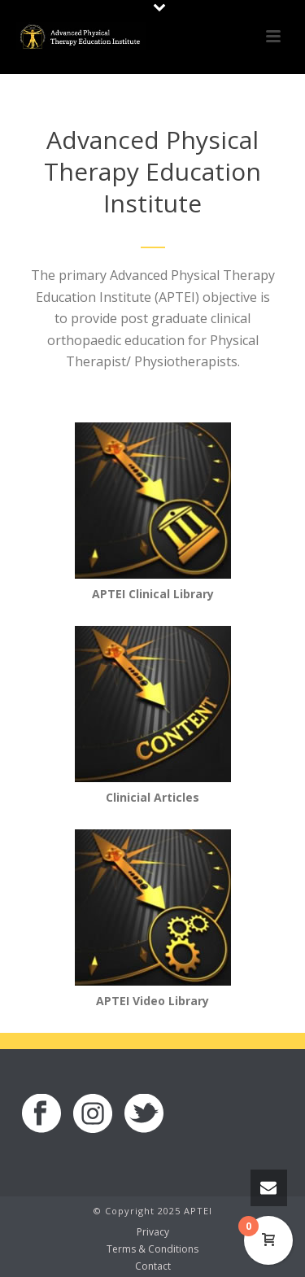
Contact (153, 1266)
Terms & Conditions (152, 1249)
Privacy (153, 1232)
